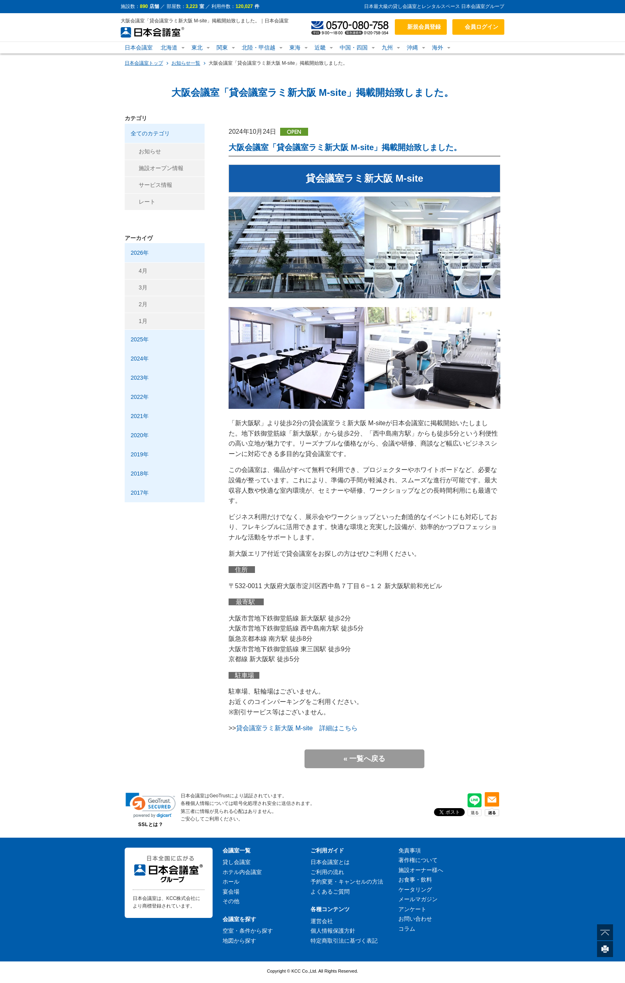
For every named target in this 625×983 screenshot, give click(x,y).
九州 (387, 47)
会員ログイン (481, 27)
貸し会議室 (237, 862)
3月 (143, 287)
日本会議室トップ (144, 63)
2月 (143, 304)
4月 (143, 271)
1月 (143, 321)
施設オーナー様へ (420, 870)
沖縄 (412, 47)
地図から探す (239, 940)
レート (147, 201)
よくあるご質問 (330, 891)
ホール (231, 881)
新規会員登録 (424, 27)
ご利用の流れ (327, 872)
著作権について (418, 860)
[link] (151, 805)
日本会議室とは (330, 862)
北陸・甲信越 (258, 47)
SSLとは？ (150, 824)
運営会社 (322, 921)
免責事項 (409, 850)
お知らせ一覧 (185, 63)
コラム (406, 929)
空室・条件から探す (248, 931)
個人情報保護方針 (333, 931)
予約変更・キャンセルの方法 (347, 881)
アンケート (412, 909)
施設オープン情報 (161, 168)
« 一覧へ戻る (364, 759)
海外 (437, 47)
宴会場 (231, 891)
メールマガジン (418, 899)
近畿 (320, 47)
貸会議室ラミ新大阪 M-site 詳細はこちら (297, 728)
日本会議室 (139, 47)
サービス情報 (155, 185)
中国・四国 (354, 47)
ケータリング (415, 889)
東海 (295, 47)
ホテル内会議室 (242, 872)
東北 (197, 47)
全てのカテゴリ (150, 133)
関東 (222, 47)
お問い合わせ (415, 919)
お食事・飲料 (415, 879)
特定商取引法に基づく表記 (344, 940)
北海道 (169, 47)
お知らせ (150, 151)
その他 (231, 901)
